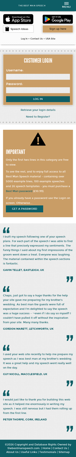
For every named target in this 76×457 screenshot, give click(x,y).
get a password (24, 209)
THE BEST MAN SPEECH (32, 5)
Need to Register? (38, 116)
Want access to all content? (57, 29)
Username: (15, 70)
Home (46, 448)
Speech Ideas (16, 28)
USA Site (50, 38)
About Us (12, 452)
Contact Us (36, 38)
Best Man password (19, 191)
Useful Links (29, 452)
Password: (14, 84)
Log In (24, 38)
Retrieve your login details (38, 110)
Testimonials (47, 452)
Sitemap (64, 452)
